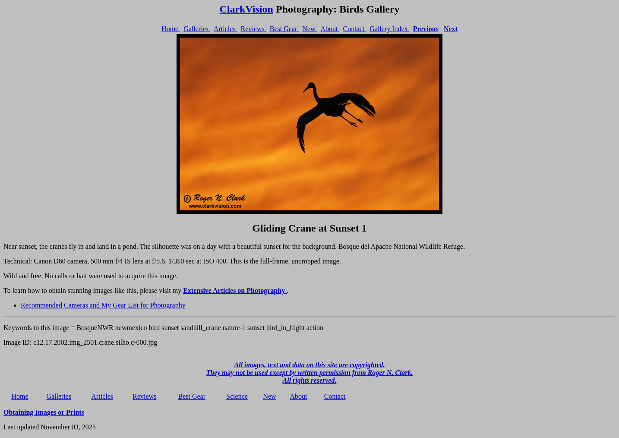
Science (237, 396)
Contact (354, 28)
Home (170, 28)
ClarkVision (246, 9)
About (329, 28)
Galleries (196, 28)
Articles (225, 28)
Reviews (253, 28)
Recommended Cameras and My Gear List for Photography (103, 305)
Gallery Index (389, 28)
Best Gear (284, 28)
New (309, 28)
